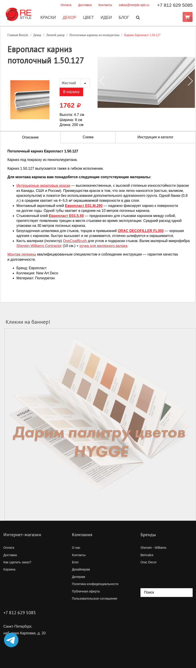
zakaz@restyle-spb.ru (134, 5)
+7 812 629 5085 (175, 5)
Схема (88, 137)
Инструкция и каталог (155, 137)
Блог (123, 17)
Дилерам (78, 577)
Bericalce (147, 555)
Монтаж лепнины (21, 254)
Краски (47, 17)
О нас (76, 547)
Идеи (105, 17)
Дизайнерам (81, 569)
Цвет (87, 17)
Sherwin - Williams (153, 547)
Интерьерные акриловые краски (43, 185)
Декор (69, 17)
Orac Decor (148, 562)
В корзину (71, 92)
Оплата (65, 5)
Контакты (105, 5)
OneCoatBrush (75, 241)
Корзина (9, 569)
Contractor (39, 246)
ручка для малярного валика (103, 246)
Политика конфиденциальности (95, 584)
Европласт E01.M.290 (83, 206)
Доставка (85, 5)
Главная (17, 35)
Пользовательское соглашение (94, 598)
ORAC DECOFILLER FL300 (141, 231)
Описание (30, 137)
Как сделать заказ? (17, 562)
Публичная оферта (86, 591)
